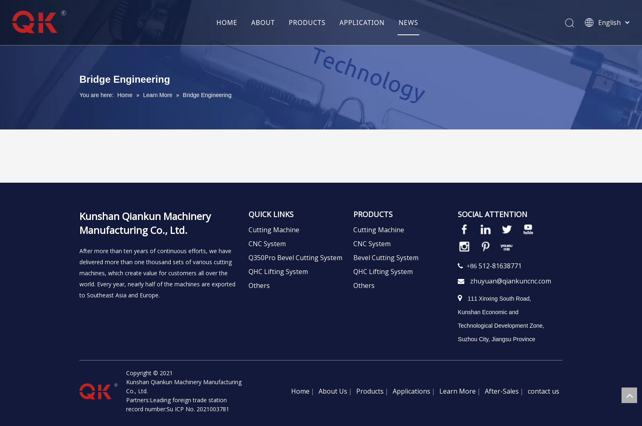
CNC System (267, 243)
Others (259, 285)
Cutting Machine (274, 229)
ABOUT (263, 22)
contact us (543, 391)
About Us (333, 391)
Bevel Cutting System (385, 257)
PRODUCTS (307, 22)
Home (300, 391)
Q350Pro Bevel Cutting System (295, 257)
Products (370, 391)
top (629, 395)
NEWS (408, 22)
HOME (227, 22)
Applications (411, 391)
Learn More (457, 391)
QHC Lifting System (278, 271)
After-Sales (502, 391)
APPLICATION (361, 22)
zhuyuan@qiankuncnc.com (510, 281)
